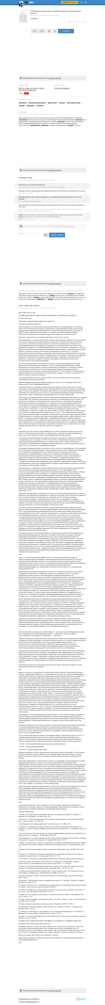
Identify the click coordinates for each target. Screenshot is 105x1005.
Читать (66, 31)
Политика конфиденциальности (29, 1002)
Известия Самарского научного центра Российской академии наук (31, 89)
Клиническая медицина (61, 88)
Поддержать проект (69, 2)
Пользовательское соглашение (29, 999)
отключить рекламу (54, 78)
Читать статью (57, 235)
